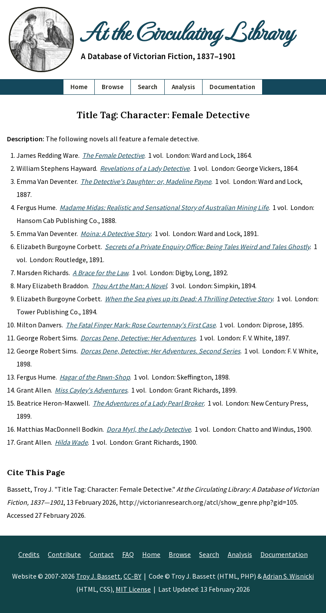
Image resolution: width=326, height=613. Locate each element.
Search (147, 87)
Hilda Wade (71, 442)
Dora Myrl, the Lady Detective (148, 429)
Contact (102, 554)
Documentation (232, 87)
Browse (112, 87)
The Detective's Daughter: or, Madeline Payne (145, 181)
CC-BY (132, 576)
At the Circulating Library (187, 31)
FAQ (128, 554)
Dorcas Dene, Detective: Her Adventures (138, 337)
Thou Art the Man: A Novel (129, 285)
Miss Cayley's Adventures (91, 390)
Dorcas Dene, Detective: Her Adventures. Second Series (160, 350)
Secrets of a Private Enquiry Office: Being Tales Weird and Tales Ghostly (207, 246)
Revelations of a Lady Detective (145, 168)
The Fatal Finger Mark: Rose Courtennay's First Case (141, 324)
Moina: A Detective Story (115, 233)
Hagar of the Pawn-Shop (95, 377)
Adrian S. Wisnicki (288, 576)
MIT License (133, 589)
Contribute (64, 554)
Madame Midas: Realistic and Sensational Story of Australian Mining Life (164, 207)
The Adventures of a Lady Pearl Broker (148, 403)
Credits (29, 554)
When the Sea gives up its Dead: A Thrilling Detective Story (189, 298)
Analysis (183, 87)
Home (78, 87)
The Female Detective (113, 155)
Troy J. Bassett (98, 576)
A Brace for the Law (100, 272)
